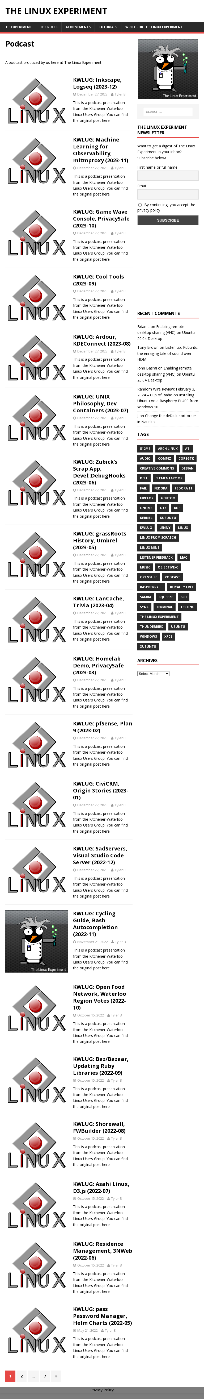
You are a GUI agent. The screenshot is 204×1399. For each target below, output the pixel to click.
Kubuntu (168, 518)
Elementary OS (168, 478)
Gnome (146, 508)
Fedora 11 (183, 488)
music (145, 567)
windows (148, 636)
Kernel (146, 518)
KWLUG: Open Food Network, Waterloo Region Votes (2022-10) (99, 997)
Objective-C (168, 567)
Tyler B (120, 94)
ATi (187, 448)
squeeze (166, 597)
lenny (165, 527)
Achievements (78, 27)
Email (142, 185)
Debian (187, 468)
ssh (184, 597)
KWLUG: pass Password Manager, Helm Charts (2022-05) (102, 1315)
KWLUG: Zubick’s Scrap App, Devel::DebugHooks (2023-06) (99, 472)
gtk (163, 508)
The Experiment (18, 27)
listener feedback (156, 557)
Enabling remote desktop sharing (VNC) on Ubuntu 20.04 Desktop (166, 332)
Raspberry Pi (151, 587)
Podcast (172, 577)
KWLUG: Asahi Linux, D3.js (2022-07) (101, 1187)
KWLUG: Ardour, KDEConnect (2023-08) (102, 340)
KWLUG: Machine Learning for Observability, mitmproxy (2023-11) (100, 150)
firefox (147, 498)
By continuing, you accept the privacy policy (166, 207)
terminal (164, 607)
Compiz (164, 458)
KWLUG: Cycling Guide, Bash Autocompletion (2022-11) (95, 924)
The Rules (48, 27)
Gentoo (168, 498)
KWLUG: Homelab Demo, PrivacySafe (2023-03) (98, 665)
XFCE (168, 636)
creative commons (157, 468)
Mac (183, 557)
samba (145, 597)
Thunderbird (152, 626)
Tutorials (108, 27)
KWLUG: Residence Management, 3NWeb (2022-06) (102, 1250)
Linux (183, 527)
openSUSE (148, 577)
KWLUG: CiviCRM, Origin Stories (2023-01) (100, 790)
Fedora (160, 488)
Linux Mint (150, 547)
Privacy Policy (102, 1389)
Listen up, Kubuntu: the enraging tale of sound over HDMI (167, 353)
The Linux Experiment (159, 617)
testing (187, 607)
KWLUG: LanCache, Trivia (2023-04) (98, 602)
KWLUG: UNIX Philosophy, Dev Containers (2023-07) (100, 403)
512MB (145, 448)
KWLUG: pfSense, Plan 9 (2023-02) (103, 727)
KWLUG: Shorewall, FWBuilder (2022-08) (99, 1127)
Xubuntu (148, 646)
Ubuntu (178, 626)
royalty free (182, 587)
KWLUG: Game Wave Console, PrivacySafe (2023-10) (101, 218)
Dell (144, 478)
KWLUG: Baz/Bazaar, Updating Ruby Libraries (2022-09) (101, 1065)
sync (144, 607)
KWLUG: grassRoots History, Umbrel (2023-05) (99, 540)
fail (143, 488)
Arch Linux (168, 448)
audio (145, 458)
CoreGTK (186, 458)
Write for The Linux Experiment (154, 27)
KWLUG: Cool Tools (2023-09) (98, 280)
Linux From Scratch (158, 537)
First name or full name (157, 167)
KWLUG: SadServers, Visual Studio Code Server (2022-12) (100, 855)
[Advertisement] (167, 273)
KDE (177, 508)
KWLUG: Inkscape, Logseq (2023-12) (97, 83)
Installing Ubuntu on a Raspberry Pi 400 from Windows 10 (167, 400)
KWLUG (146, 527)
